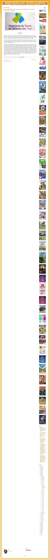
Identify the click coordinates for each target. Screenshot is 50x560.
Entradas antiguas (34, 59)
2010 (40, 529)
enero (41, 521)
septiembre (42, 512)
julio (41, 514)
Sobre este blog (32, 5)
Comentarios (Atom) (9, 61)
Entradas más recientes (7, 59)
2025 (40, 467)
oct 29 (42, 482)
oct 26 (42, 484)
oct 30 (42, 481)
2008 (40, 531)
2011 (40, 528)
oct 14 (42, 499)
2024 (40, 468)
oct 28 (42, 483)
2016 (40, 522)
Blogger (25, 555)
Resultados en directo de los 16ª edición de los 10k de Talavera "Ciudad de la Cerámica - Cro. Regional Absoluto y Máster (43, 434)
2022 (40, 470)
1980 (40, 532)
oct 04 (42, 508)
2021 (40, 471)
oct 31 (42, 480)
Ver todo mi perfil (10, 551)
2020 (40, 472)
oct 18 (42, 496)
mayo (41, 516)
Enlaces (29, 5)
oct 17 (42, 497)
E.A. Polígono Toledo (17, 5)
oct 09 (42, 504)
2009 (40, 530)
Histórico (26, 5)
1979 (40, 533)
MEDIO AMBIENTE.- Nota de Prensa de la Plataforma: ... (43, 487)
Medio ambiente (22, 5)
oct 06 (42, 507)
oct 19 (42, 495)
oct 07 (42, 506)
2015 (40, 523)
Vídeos (38, 5)
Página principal (12, 5)
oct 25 (42, 489)
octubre (42, 479)
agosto (42, 513)
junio (41, 515)
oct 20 (42, 494)
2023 (40, 469)
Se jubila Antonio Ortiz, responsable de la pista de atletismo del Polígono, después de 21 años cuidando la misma (43, 429)
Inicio (20, 59)
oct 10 (42, 503)
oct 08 (42, 505)
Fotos (36, 5)
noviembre (42, 478)
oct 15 (42, 498)
